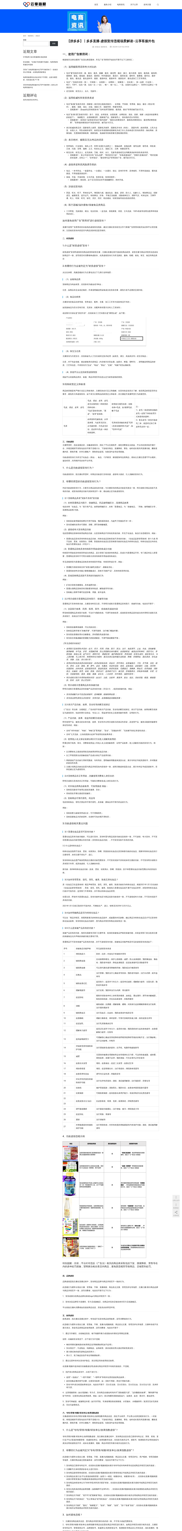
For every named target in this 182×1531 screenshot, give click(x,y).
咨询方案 (147, 4)
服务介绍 (107, 4)
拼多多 (97, 47)
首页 (96, 4)
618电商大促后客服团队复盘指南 (35, 57)
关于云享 (134, 4)
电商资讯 (121, 4)
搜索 (24, 40)
